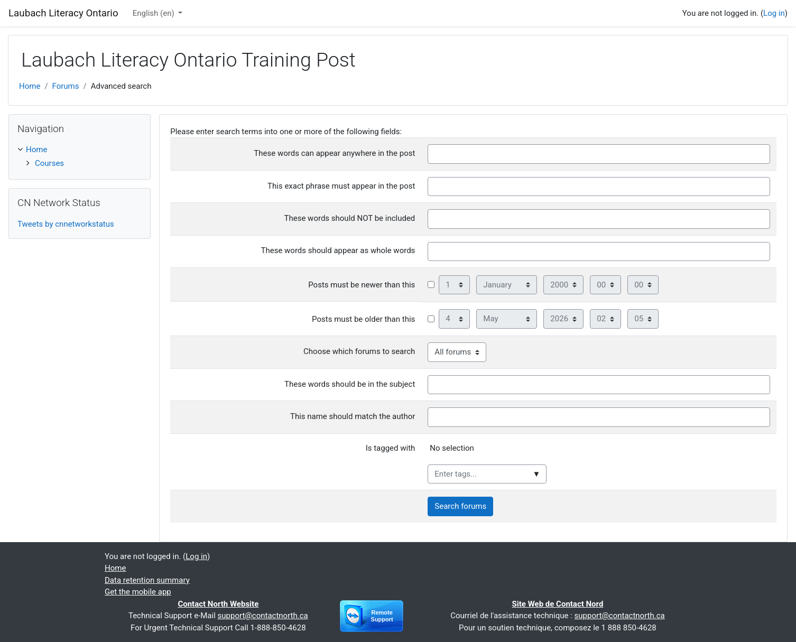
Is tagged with (390, 448)
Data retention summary (147, 580)
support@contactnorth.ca (263, 615)
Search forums (460, 506)
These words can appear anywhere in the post (334, 153)
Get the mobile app (138, 592)
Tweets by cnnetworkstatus (65, 224)
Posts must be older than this (363, 319)
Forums (65, 86)
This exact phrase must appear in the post (341, 186)
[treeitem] (79, 150)
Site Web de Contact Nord (558, 604)
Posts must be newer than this (361, 285)
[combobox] (487, 474)
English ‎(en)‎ (155, 13)
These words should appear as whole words (338, 250)
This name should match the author (352, 416)
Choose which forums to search (359, 351)
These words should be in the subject (349, 384)
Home (29, 86)
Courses (49, 163)
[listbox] (601, 452)
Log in (774, 13)
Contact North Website (218, 604)
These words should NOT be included (349, 218)
